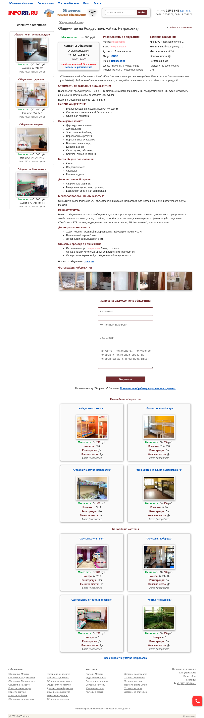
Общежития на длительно (21, 677)
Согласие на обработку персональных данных (148, 388)
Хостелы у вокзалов (134, 677)
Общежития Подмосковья (21, 681)
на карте (89, 261)
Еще (97, 3)
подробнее (96, 458)
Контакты (185, 10)
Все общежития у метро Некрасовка (125, 658)
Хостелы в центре (133, 681)
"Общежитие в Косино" (92, 408)
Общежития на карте (19, 685)
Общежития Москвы (21, 3)
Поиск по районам (17, 695)
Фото (84, 458)
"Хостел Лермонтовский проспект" (91, 599)
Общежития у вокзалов (59, 685)
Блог (86, 3)
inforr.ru (26, 716)
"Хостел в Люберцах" (159, 538)
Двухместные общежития (60, 688)
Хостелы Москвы (68, 3)
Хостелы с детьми (95, 692)
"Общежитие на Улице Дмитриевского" (159, 470)
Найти (141, 12)
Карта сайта (189, 676)
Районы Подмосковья (58, 677)
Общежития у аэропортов (60, 681)
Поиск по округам (17, 692)
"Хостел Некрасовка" (159, 599)
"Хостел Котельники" (92, 538)
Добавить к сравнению (180, 27)
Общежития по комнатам (21, 699)
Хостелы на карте (133, 688)
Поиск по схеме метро (19, 688)
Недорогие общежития (58, 674)
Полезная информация (184, 669)
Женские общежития (57, 695)
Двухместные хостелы (97, 681)
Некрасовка (118, 61)
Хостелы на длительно (135, 692)
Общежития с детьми (58, 699)
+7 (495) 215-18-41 (78, 54)
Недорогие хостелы (96, 677)
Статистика (189, 716)
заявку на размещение (78, 67)
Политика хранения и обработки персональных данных (102, 708)
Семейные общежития (58, 692)
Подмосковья (45, 3)
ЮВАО (114, 56)
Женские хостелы (95, 688)
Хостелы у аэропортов (135, 674)
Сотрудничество (187, 672)
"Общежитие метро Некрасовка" (92, 470)
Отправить (125, 379)
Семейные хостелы (95, 685)
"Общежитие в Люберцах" (159, 408)
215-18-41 (168, 10)
